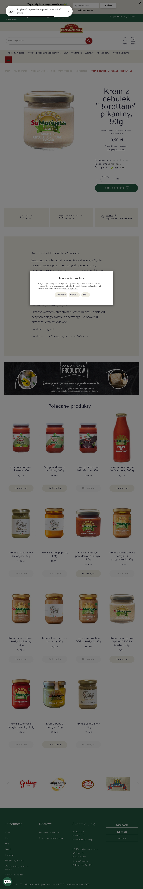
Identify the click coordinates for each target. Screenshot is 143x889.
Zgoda (86, 295)
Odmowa (74, 295)
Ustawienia (61, 295)
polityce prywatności (71, 289)
